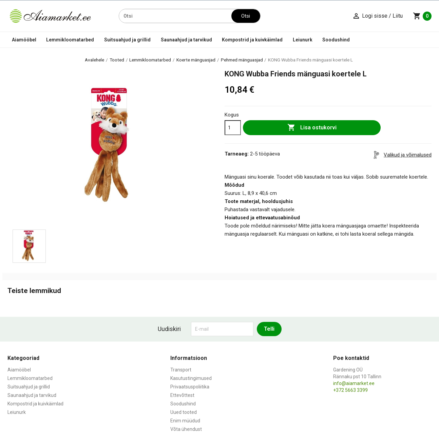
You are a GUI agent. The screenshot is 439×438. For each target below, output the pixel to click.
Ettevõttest (182, 395)
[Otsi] (175, 16)
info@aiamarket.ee (354, 383)
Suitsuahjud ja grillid (127, 39)
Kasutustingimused (191, 378)
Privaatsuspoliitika (189, 386)
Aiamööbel (24, 39)
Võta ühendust (186, 429)
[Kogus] (233, 127)
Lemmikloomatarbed (70, 39)
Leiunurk (302, 39)
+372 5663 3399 (350, 390)
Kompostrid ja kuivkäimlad (252, 39)
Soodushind (336, 39)
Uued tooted (183, 412)
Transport (180, 369)
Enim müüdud (185, 420)
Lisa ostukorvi (312, 127)
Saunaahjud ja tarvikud (186, 39)
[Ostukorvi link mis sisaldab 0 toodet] (422, 16)
